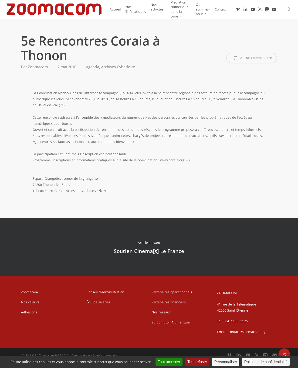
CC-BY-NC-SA (29, 356)
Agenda (92, 66)
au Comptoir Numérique (171, 322)
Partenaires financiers (169, 302)
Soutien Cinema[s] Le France (149, 247)
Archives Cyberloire (118, 66)
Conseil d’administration (105, 292)
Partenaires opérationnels (172, 292)
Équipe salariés (98, 302)
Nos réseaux (161, 312)
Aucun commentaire (251, 58)
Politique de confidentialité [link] (266, 362)
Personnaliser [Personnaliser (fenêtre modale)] (225, 362)
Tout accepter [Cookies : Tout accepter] (169, 362)
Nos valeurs (30, 302)
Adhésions (29, 312)
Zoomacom (38, 66)
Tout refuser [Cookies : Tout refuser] (197, 362)
